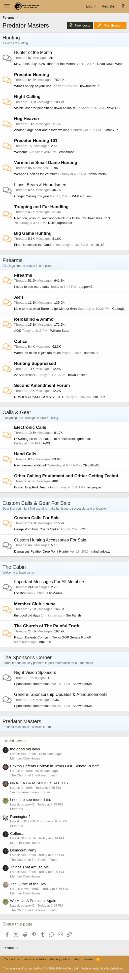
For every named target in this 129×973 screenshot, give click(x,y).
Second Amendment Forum (42, 385)
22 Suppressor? (25, 375)
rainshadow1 (100, 551)
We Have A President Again (33, 900)
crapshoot (66, 152)
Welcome (21, 152)
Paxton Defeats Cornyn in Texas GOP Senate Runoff (52, 637)
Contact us (11, 959)
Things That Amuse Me (29, 867)
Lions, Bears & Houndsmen (40, 184)
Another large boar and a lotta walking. (42, 130)
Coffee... (17, 833)
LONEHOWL (90, 465)
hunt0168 (98, 245)
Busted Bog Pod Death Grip (34, 487)
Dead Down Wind (109, 64)
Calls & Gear (17, 412)
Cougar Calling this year (31, 196)
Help (77, 959)
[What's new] (123, 6)
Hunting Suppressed (35, 363)
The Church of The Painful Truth (46, 626)
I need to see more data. (32, 287)
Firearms (12, 260)
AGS (17, 331)
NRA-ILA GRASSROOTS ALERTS (39, 397)
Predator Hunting (31, 74)
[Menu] (7, 6)
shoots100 (91, 353)
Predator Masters (22, 721)
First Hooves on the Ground (34, 245)
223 (85, 529)
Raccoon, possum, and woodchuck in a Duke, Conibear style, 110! (62, 218)
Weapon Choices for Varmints (35, 174)
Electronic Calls (30, 427)
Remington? (20, 816)
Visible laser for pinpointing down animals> (45, 108)
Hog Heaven (26, 118)
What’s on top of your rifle (32, 86)
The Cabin (14, 567)
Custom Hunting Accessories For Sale (50, 540)
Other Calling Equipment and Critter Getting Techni (66, 475)
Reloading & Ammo (33, 319)
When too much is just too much (37, 353)
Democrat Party (23, 850)
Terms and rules (34, 959)
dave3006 (114, 108)
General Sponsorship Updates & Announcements (60, 694)
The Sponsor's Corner (27, 657)
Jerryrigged (94, 487)
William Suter (60, 331)
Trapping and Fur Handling (41, 206)
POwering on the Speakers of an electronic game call (52, 439)
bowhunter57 (89, 86)
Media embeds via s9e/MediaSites (102, 968)
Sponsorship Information (32, 684)
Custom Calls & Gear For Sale (36, 503)
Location (20, 593)
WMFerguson (82, 196)
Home (88, 959)
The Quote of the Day (28, 884)
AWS (46, 443)
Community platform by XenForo (41, 968)
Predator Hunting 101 (35, 140)
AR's (19, 297)
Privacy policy (60, 959)
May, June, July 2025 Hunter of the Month (44, 64)
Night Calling (27, 96)
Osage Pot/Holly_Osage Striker (37, 529)
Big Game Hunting (32, 233)
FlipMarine (55, 593)
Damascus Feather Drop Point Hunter (41, 551)
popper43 (86, 287)
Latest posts (14, 741)
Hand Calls (25, 454)
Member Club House (34, 604)
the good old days (27, 615)
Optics (20, 341)
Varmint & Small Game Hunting (45, 162)
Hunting (11, 37)
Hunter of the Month (33, 52)
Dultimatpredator (60, 223)
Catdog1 (118, 309)
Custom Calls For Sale (36, 517)
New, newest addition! (30, 465)
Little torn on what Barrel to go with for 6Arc (45, 309)
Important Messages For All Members (49, 581)
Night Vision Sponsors (35, 672)
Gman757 (111, 130)
